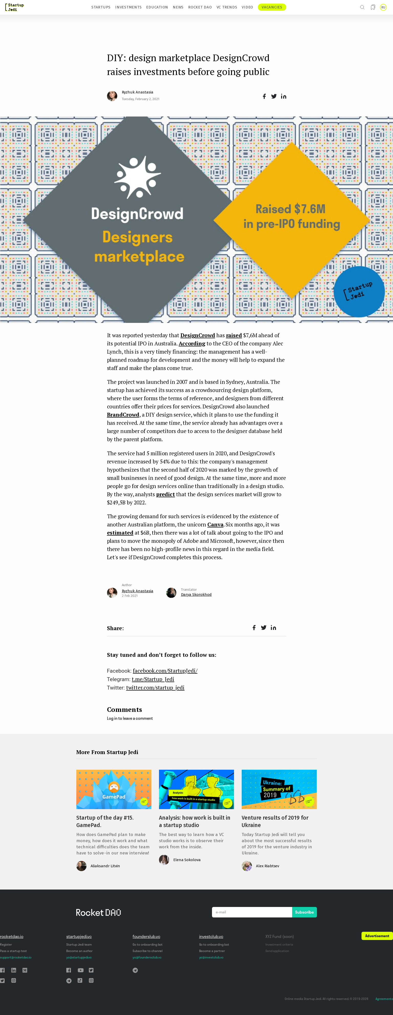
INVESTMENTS (128, 7)
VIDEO (247, 7)
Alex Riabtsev (267, 866)
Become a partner (212, 951)
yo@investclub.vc (211, 957)
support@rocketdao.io (15, 957)
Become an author (79, 951)
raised (234, 335)
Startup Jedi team (79, 944)
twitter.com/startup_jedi (155, 687)
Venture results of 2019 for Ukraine (275, 822)
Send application (277, 951)
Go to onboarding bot (148, 944)
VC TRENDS (227, 7)
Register (6, 944)
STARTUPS (101, 7)
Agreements (384, 999)
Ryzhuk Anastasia (137, 92)
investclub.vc (211, 936)
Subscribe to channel (148, 951)
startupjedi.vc (79, 936)
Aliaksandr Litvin (105, 866)
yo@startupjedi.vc (79, 957)
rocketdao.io (11, 936)
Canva (215, 524)
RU (383, 7)
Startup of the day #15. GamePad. (105, 822)
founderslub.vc (146, 936)
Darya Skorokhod (196, 594)
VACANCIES (272, 7)
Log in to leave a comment (130, 718)
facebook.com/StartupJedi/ (165, 670)
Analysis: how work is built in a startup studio (194, 822)
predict (165, 494)
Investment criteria (279, 944)
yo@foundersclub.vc (147, 957)
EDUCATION (157, 7)
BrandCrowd (123, 414)
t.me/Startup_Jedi (153, 679)
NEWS (178, 7)
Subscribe (304, 912)
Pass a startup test (13, 951)
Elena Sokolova (187, 860)
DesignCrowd (197, 335)
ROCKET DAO (200, 7)
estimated (120, 532)
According (192, 343)
